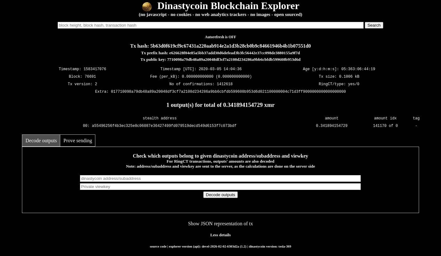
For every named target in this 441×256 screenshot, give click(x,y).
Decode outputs (41, 140)
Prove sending (77, 140)
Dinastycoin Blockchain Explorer (221, 5)
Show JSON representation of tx (220, 223)
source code (158, 246)
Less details (220, 234)
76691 (90, 76)
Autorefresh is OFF (220, 37)
